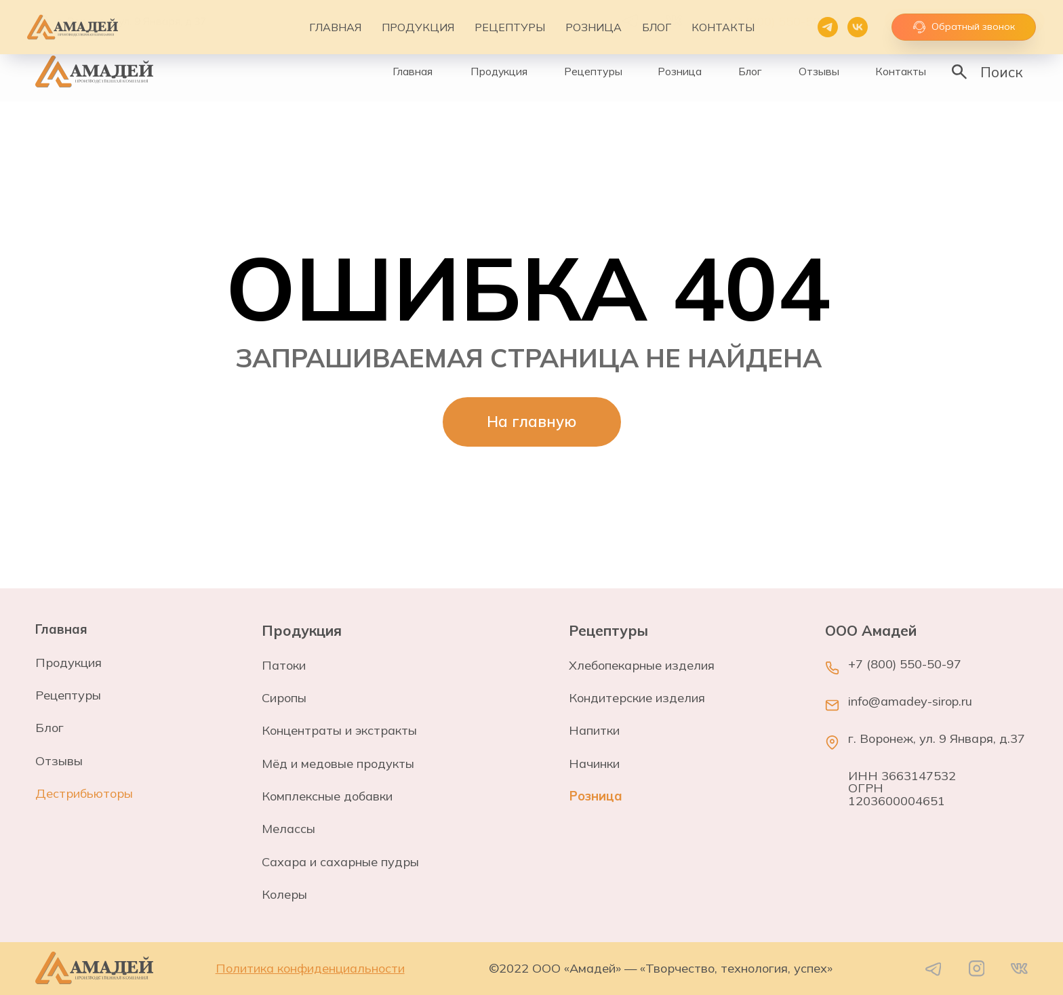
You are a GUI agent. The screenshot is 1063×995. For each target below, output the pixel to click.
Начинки (594, 763)
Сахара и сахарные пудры (340, 862)
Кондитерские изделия (637, 698)
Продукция (68, 662)
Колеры (284, 894)
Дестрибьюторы (84, 793)
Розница (595, 796)
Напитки (594, 730)
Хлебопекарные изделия (642, 665)
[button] (965, 21)
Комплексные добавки (327, 796)
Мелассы (288, 828)
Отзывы (59, 761)
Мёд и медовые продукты (338, 763)
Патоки (284, 665)
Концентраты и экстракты (339, 730)
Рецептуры (68, 695)
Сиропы (284, 698)
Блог (49, 727)
